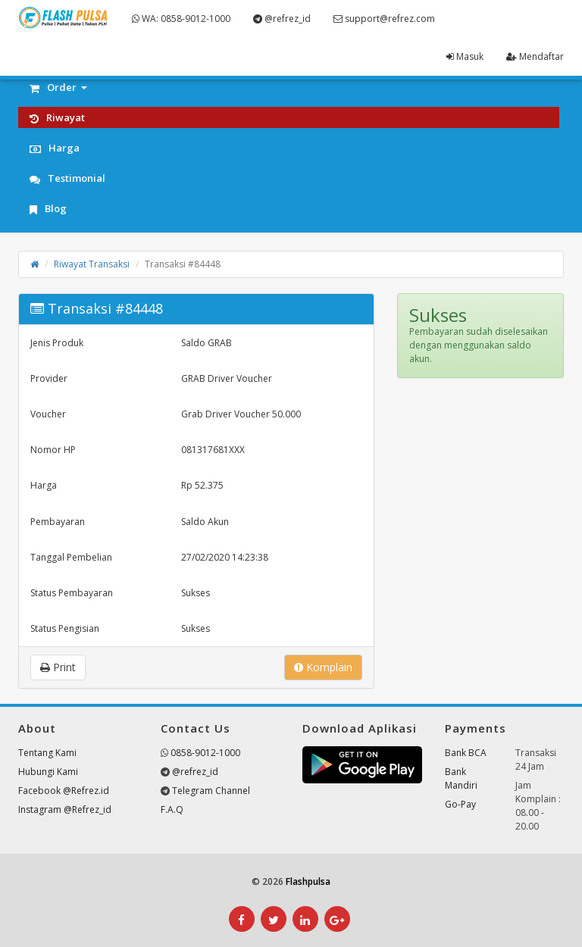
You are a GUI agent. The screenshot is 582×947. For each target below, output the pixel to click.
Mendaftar (535, 56)
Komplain (323, 667)
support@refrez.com (384, 18)
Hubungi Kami (48, 771)
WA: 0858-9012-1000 (181, 18)
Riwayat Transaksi (92, 264)
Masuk (464, 56)
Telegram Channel (211, 790)
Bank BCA (466, 752)
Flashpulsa (308, 881)
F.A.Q (172, 809)
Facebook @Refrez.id (63, 790)
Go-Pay (460, 804)
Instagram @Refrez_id (64, 809)
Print (58, 667)
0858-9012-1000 (205, 752)
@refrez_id (282, 18)
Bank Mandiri (461, 778)
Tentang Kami (47, 752)
